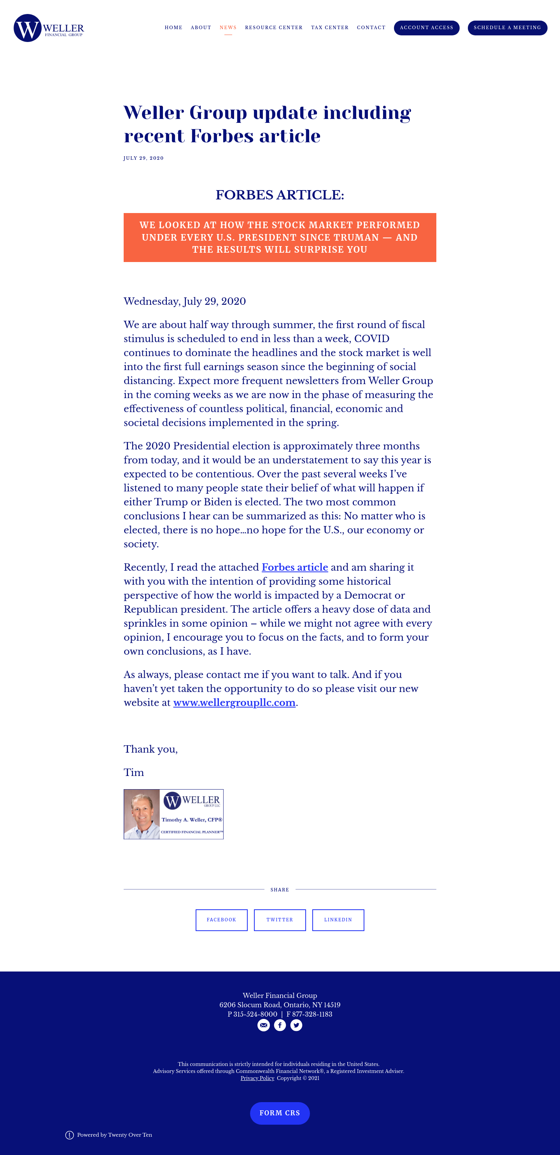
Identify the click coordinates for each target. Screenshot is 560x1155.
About (201, 27)
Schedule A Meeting (508, 27)
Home (173, 27)
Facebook (221, 920)
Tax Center (330, 27)
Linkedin (338, 920)
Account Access (427, 27)
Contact (371, 27)
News (228, 27)
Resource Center (274, 27)
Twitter (280, 920)
